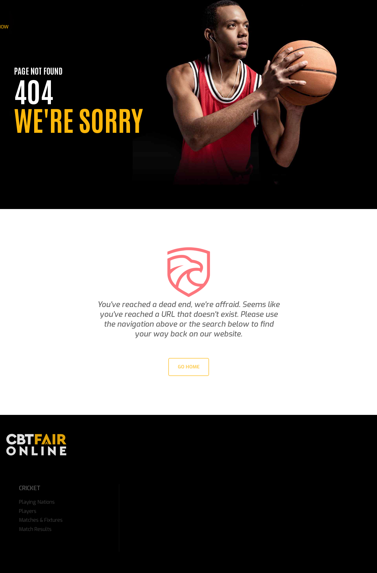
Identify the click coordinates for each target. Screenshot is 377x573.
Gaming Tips (152, 27)
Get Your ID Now (323, 27)
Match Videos (190, 27)
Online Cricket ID (275, 27)
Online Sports (230, 27)
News (58, 27)
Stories (81, 27)
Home (13, 27)
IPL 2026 (36, 27)
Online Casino (114, 27)
